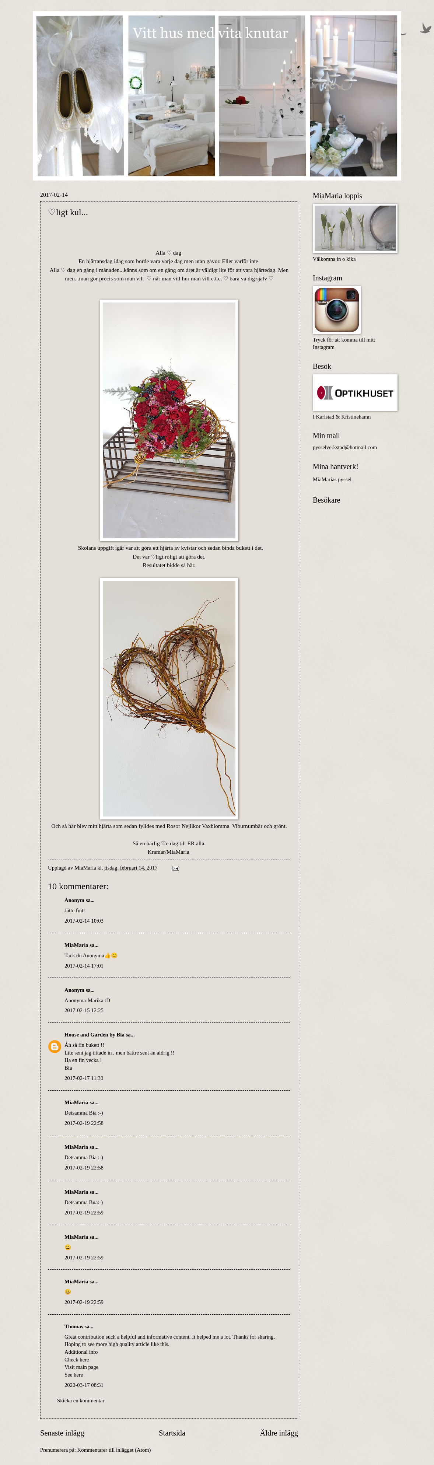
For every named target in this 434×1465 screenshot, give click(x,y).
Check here (76, 1360)
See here (73, 1375)
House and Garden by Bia (94, 1035)
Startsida (172, 1433)
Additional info (81, 1352)
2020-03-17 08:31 (84, 1385)
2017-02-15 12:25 (84, 1010)
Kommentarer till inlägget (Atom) (114, 1450)
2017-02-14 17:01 (84, 966)
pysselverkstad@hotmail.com (345, 447)
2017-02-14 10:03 (84, 921)
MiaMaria (76, 945)
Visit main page (81, 1367)
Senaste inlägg (62, 1433)
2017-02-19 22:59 (84, 1213)
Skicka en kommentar (80, 1400)
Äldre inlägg (279, 1433)
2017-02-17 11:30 (83, 1078)
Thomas (73, 1326)
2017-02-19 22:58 (84, 1123)
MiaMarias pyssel (332, 479)
